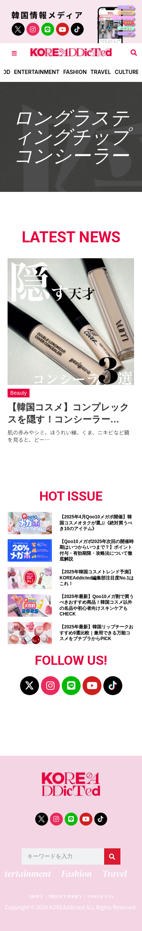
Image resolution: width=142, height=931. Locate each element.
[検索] (112, 856)
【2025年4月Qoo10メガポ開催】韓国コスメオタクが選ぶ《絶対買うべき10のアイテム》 (95, 522)
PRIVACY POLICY (65, 897)
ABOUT (35, 897)
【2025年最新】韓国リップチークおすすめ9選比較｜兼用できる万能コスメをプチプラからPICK (96, 632)
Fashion (75, 72)
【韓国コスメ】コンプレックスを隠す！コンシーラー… (68, 413)
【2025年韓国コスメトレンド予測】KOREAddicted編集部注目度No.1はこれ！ (96, 577)
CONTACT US (101, 897)
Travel (101, 72)
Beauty (18, 393)
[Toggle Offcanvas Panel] (14, 53)
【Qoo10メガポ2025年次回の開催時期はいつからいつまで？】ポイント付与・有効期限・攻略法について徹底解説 (96, 550)
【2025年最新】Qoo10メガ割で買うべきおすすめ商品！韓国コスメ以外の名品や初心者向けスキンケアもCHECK (96, 605)
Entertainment (36, 72)
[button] (134, 53)
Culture (127, 72)
